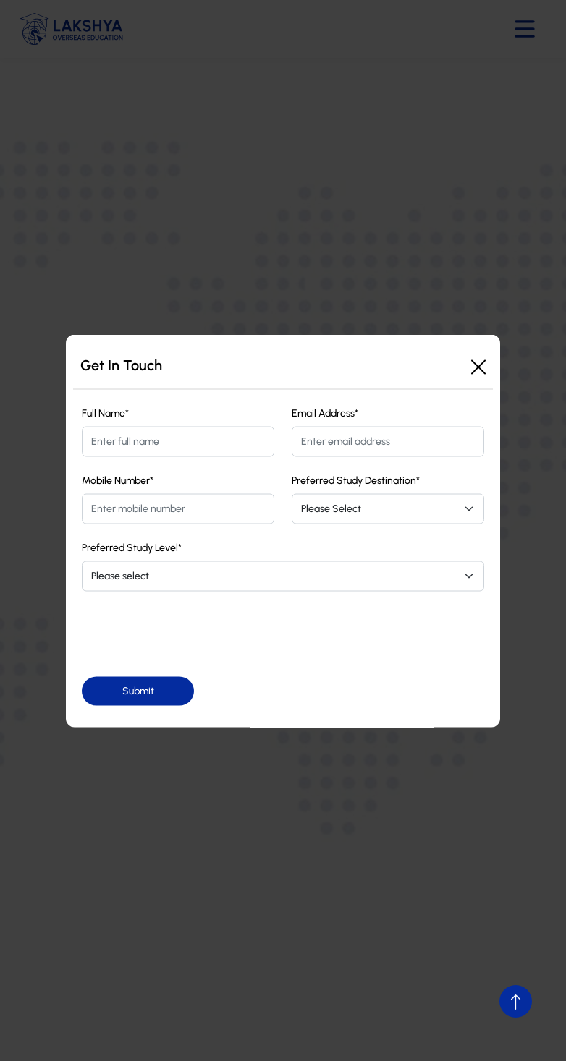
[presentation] (192, 633)
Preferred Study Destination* (356, 480)
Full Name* (105, 412)
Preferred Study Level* (132, 547)
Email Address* (325, 412)
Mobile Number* (117, 480)
